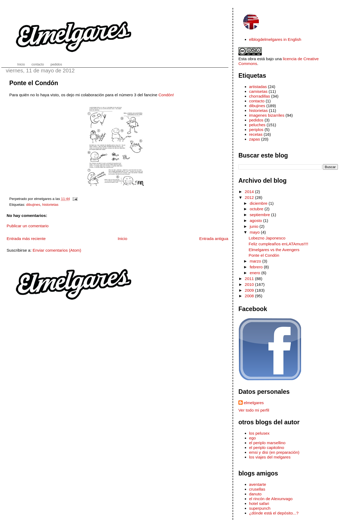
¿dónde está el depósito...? (274, 513)
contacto (256, 101)
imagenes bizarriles (266, 115)
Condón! (166, 95)
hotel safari (259, 503)
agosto (256, 220)
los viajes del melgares (269, 457)
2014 (250, 191)
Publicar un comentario (28, 226)
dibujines (33, 205)
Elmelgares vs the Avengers (274, 249)
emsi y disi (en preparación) (274, 452)
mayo (255, 232)
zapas (254, 139)
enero (255, 272)
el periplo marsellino (267, 442)
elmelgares (254, 402)
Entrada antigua (213, 238)
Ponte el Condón (33, 83)
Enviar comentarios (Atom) (57, 250)
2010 (250, 284)
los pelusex (259, 433)
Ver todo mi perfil (253, 410)
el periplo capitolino (266, 447)
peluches (257, 125)
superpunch (260, 508)
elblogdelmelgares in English (275, 39)
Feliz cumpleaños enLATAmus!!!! (278, 244)
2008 (250, 296)
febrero (257, 267)
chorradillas (259, 96)
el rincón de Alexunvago (271, 498)
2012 (250, 197)
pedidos (256, 120)
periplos (256, 129)
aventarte (257, 484)
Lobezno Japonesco (267, 238)
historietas (50, 205)
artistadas (258, 86)
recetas (256, 134)
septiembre (260, 214)
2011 (250, 278)
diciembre (259, 203)
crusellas (257, 489)
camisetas (258, 91)
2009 (250, 290)
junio (254, 226)
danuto (255, 494)
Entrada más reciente (26, 238)
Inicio (122, 238)
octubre (257, 209)
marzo (256, 261)
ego (252, 438)
